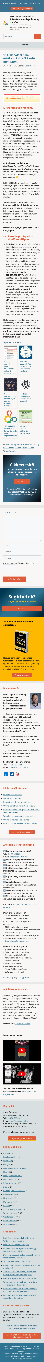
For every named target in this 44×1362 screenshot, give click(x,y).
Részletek (7, 977)
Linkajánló (7, 1198)
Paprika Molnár (23, 1023)
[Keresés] (37, 36)
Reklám (6, 1205)
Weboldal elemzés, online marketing (19, 816)
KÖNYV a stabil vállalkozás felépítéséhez (20, 823)
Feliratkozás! (22, 481)
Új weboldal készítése (12, 794)
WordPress (8, 1224)
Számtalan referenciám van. (17, 941)
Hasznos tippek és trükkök (17, 444)
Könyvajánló (8, 1194)
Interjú (6, 1187)
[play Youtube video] (22, 1050)
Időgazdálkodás (10, 1183)
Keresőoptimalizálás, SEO (14, 1190)
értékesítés (11, 451)
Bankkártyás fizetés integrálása (17, 802)
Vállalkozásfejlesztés (12, 447)
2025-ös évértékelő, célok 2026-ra (18, 1261)
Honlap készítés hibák (12, 1175)
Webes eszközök (10, 1213)
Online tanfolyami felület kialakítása (19, 806)
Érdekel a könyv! (22, 675)
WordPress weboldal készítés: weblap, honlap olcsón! (24, 19)
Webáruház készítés (12, 798)
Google (6, 1164)
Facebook (7, 1160)
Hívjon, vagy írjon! (21, 977)
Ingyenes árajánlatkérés (22, 832)
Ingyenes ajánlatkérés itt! (22, 1138)
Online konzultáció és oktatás (16, 819)
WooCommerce (10, 1220)
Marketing (34, 444)
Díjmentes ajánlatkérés (22, 8)
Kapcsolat (22, 608)
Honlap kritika (9, 1179)
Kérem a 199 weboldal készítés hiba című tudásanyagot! (22, 1335)
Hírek (5, 1172)
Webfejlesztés (28, 447)
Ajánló (6, 1153)
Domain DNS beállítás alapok (16, 1244)
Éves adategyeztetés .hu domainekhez (20, 1278)
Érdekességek (9, 1157)
